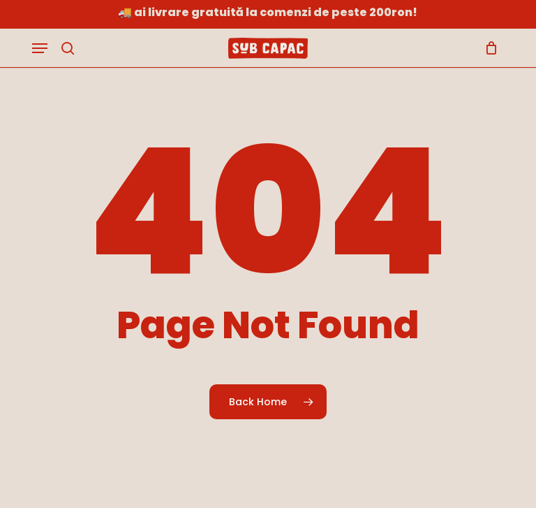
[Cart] (488, 48)
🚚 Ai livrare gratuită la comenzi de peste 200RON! (267, 12)
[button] (39, 48)
